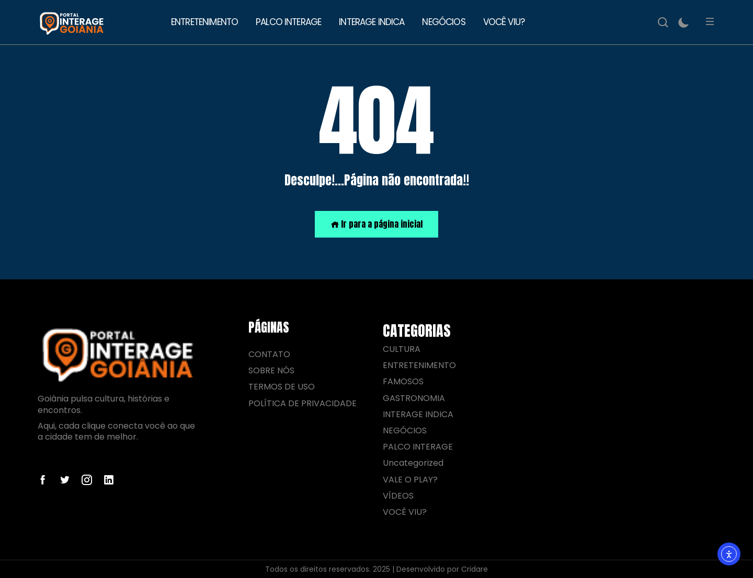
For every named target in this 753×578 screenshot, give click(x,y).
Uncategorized (413, 463)
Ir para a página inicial (376, 224)
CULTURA (401, 349)
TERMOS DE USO (281, 387)
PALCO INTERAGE (288, 22)
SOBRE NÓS (271, 370)
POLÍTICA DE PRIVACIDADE (302, 403)
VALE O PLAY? (410, 480)
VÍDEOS (398, 496)
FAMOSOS (403, 381)
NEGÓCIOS (443, 22)
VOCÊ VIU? (503, 22)
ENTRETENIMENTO (204, 22)
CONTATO (269, 354)
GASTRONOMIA (414, 398)
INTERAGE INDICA (371, 22)
